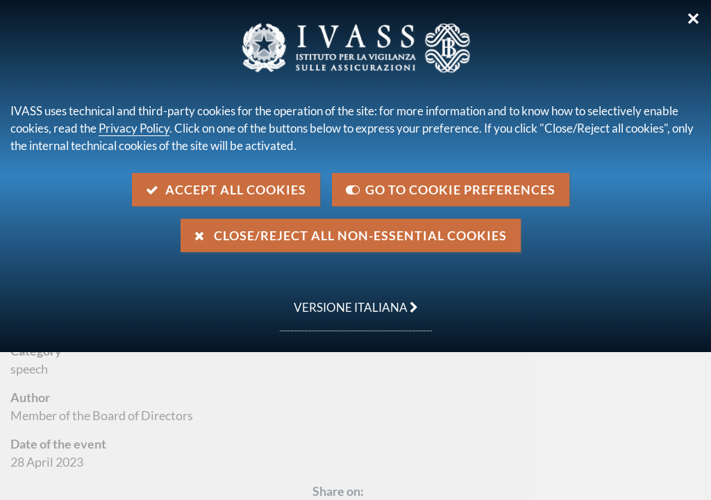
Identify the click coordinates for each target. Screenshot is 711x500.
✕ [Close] (693, 18)
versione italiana (349, 300)
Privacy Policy (134, 128)
